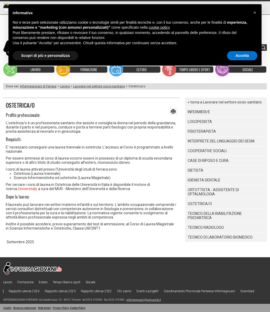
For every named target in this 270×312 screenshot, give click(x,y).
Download (247, 291)
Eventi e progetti (147, 291)
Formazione (25, 282)
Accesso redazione (24, 307)
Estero (43, 282)
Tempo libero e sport (66, 282)
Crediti (7, 307)
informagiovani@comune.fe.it (143, 299)
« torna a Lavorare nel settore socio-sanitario (225, 102)
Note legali (44, 307)
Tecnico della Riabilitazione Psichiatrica (215, 215)
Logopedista (200, 122)
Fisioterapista (202, 131)
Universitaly (27, 189)
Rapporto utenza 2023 (60, 291)
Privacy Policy (61, 307)
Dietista (195, 170)
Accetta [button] (242, 55)
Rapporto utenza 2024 (24, 291)
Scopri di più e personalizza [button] (45, 55)
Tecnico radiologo (206, 227)
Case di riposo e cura (208, 161)
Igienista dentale (204, 180)
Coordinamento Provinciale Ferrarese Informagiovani (199, 291)
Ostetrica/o (200, 204)
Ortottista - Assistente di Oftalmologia (213, 192)
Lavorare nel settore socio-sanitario (99, 86)
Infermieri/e (199, 112)
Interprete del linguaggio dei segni (221, 141)
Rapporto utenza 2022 (96, 291)
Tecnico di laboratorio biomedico (220, 237)
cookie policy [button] (159, 27)
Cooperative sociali (207, 151)
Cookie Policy (77, 307)
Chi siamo (124, 291)
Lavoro (65, 86)
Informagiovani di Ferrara (38, 86)
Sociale (90, 282)
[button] (254, 12)
